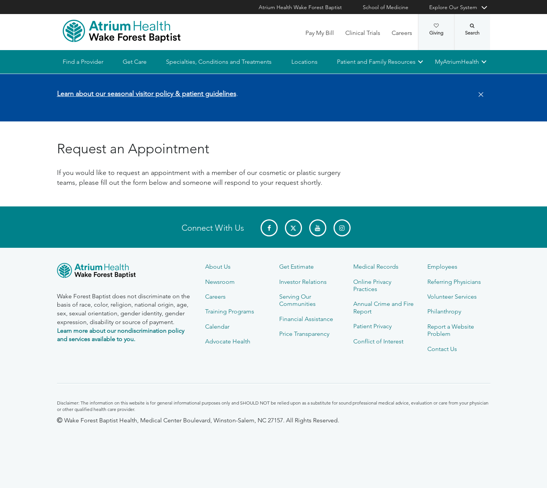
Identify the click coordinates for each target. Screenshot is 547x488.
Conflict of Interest (378, 341)
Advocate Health (227, 341)
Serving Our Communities (297, 300)
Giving (436, 30)
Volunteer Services (452, 296)
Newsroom (220, 281)
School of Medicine (385, 7)
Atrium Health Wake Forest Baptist (300, 7)
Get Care (135, 61)
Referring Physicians (454, 281)
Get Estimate (296, 266)
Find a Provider (83, 61)
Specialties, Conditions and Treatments (219, 61)
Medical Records (375, 266)
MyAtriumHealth (457, 61)
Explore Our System (453, 7)
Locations (304, 61)
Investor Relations (303, 281)
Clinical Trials (362, 32)
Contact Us (442, 349)
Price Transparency (304, 333)
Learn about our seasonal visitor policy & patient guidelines (146, 94)
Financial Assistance (306, 319)
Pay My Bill (319, 32)
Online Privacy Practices (372, 285)
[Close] (478, 95)
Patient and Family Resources (376, 61)
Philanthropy (444, 311)
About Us (218, 266)
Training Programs (229, 311)
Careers (402, 32)
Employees (442, 266)
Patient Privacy (372, 326)
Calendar (217, 326)
